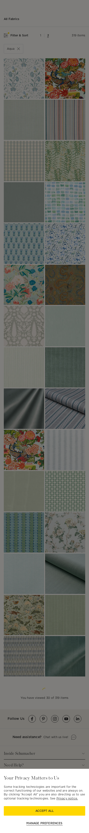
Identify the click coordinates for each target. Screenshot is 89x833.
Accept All (44, 811)
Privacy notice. (67, 798)
